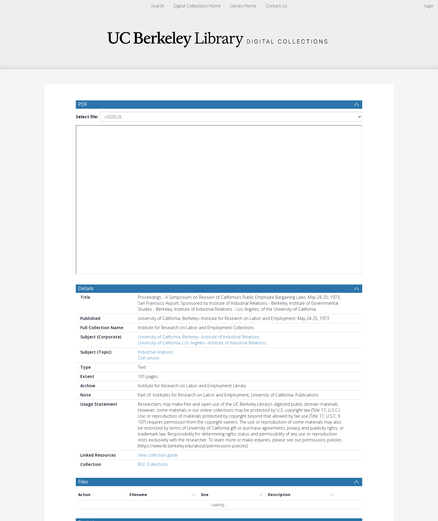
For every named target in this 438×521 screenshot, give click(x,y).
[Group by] (114, 369)
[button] (219, 502)
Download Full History (338, 475)
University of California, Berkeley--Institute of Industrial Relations (199, 170)
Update (290, 369)
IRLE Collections (153, 297)
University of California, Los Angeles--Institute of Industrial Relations (202, 176)
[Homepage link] (219, 38)
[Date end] (221, 369)
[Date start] (176, 369)
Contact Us (276, 6)
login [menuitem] (429, 6)
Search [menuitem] (157, 6)
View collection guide (158, 288)
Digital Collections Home (197, 6)
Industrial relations (155, 185)
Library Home (243, 6)
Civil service (148, 191)
